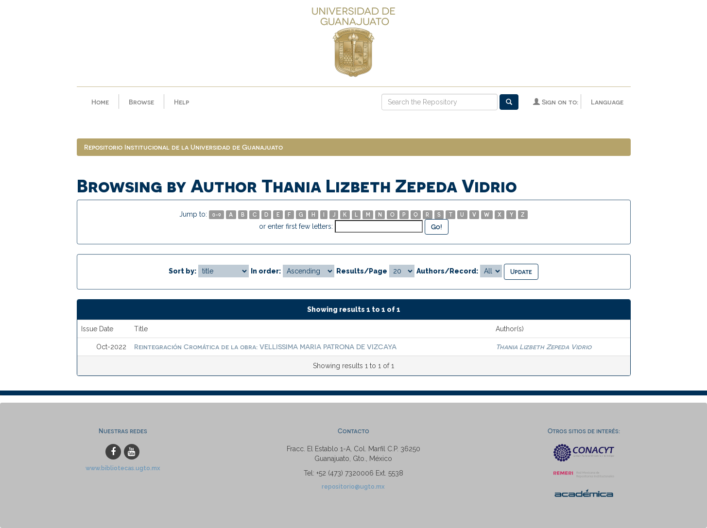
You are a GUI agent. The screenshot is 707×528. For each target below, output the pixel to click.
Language (607, 102)
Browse (141, 102)
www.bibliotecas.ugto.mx (123, 468)
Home (100, 102)
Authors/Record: (447, 271)
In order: (266, 271)
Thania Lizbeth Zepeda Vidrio (543, 346)
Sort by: (182, 271)
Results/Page (361, 271)
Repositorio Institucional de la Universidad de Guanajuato (183, 147)
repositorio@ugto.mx (353, 486)
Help (181, 102)
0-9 (216, 214)
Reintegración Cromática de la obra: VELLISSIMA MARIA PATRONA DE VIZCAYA (265, 346)
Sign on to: (555, 102)
